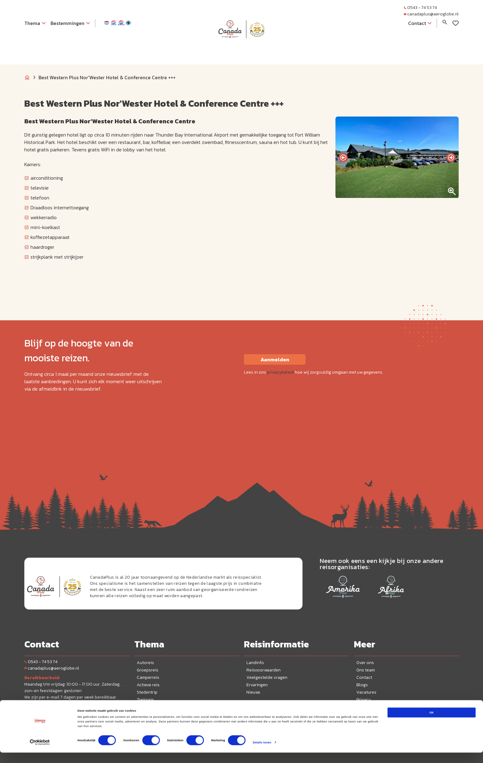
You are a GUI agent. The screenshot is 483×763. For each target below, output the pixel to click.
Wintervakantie (151, 707)
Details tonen (262, 752)
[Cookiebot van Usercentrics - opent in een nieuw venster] (40, 753)
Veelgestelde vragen (266, 677)
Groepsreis (147, 670)
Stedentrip (147, 692)
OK (431, 722)
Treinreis (145, 699)
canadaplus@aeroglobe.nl (431, 14)
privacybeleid (280, 372)
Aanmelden (275, 359)
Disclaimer (366, 707)
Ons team (365, 670)
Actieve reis (148, 685)
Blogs (362, 685)
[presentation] (343, 157)
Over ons (365, 662)
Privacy (363, 699)
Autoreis (145, 662)
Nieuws (253, 692)
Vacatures (366, 692)
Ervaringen (257, 685)
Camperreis (148, 677)
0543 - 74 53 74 (420, 7)
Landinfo (255, 662)
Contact (364, 677)
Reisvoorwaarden (263, 670)
